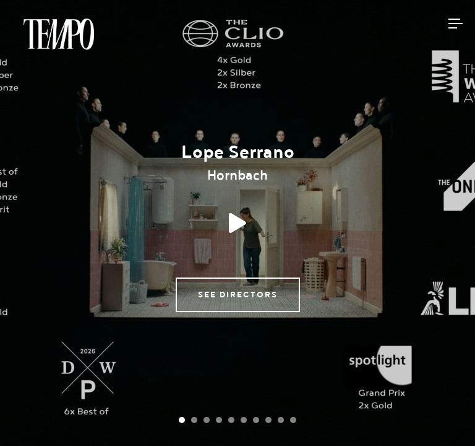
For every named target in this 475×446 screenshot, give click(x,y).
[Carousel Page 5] (231, 420)
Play (237, 223)
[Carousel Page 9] (281, 420)
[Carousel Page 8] (268, 420)
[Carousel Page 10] (293, 420)
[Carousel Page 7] (256, 420)
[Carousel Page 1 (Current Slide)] (182, 420)
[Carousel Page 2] (194, 420)
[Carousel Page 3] (206, 420)
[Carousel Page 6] (244, 420)
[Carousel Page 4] (219, 420)
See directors (238, 295)
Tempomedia (58, 34)
